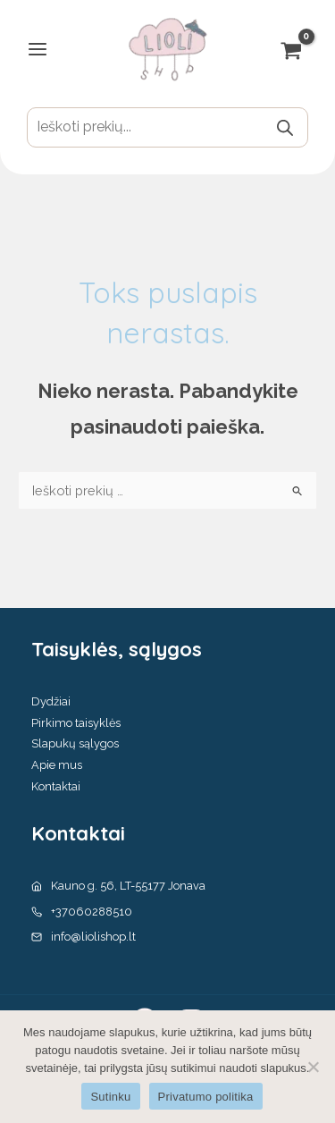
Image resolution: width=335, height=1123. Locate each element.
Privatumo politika (206, 1096)
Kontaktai (55, 786)
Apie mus (56, 765)
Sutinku (110, 1096)
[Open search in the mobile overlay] (167, 127)
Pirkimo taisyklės (76, 723)
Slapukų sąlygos (75, 743)
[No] (313, 1067)
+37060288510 (91, 911)
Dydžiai (51, 701)
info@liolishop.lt (93, 936)
